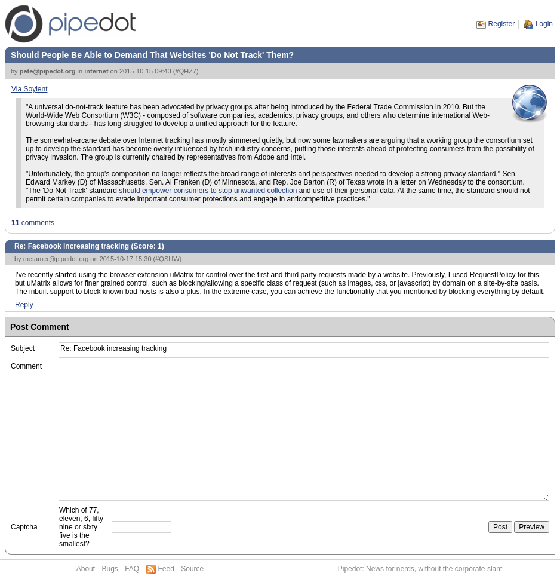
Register (501, 24)
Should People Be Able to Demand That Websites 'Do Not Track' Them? (152, 55)
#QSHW (167, 258)
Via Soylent (29, 89)
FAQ (132, 569)
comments (32, 223)
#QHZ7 (186, 71)
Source (192, 569)
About (85, 569)
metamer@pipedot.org (56, 258)
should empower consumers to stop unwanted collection (208, 190)
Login (544, 24)
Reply (24, 305)
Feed (166, 569)
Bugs (109, 569)
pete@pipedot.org (48, 71)
